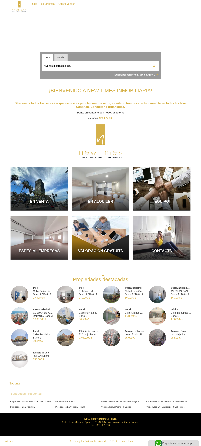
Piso (35, 288)
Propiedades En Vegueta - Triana (70, 407)
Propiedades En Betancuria (22, 407)
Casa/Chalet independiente (139, 288)
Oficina (174, 309)
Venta (47, 57)
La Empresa (48, 4)
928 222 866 (106, 118)
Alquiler (61, 57)
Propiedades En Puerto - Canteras (115, 407)
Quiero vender (66, 4)
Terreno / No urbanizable (184, 331)
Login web (8, 441)
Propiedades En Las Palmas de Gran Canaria (30, 401)
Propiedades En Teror (65, 401)
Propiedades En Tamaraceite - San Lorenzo (165, 407)
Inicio (34, 4)
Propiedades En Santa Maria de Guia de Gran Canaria (170, 401)
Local (82, 309)
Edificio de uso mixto (90, 331)
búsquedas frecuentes (26, 393)
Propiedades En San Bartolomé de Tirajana (119, 401)
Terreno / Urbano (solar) (137, 331)
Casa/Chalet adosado (182, 288)
